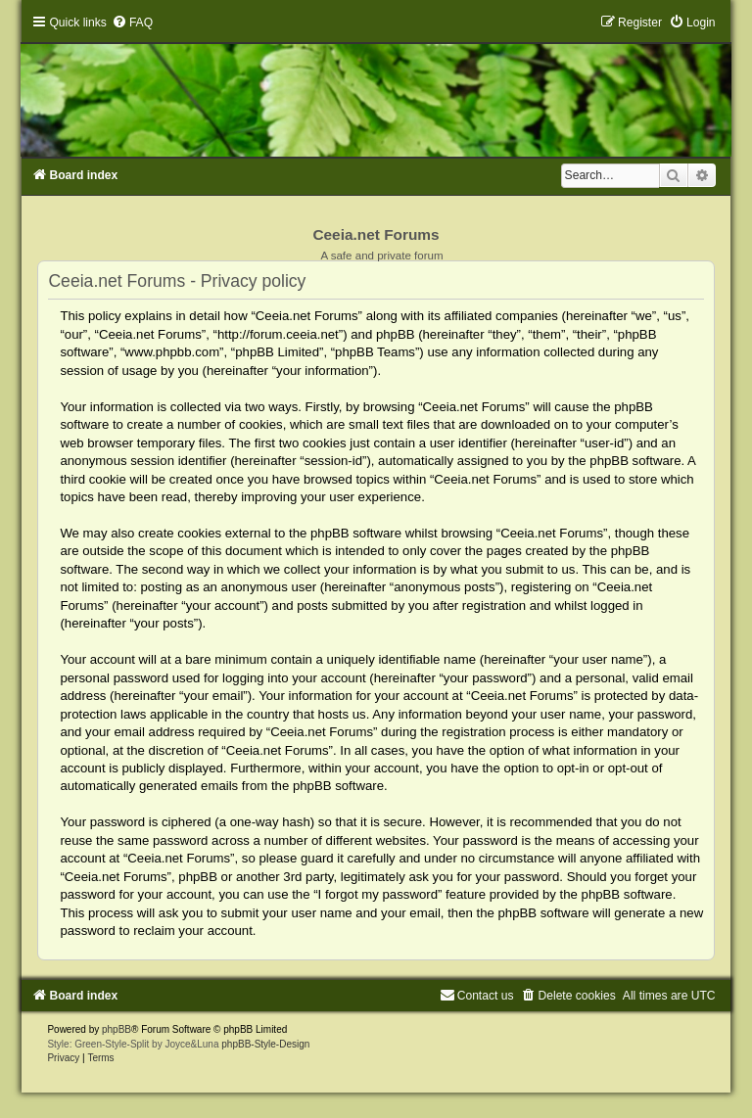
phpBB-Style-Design (265, 1044)
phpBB (116, 1029)
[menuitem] (132, 22)
